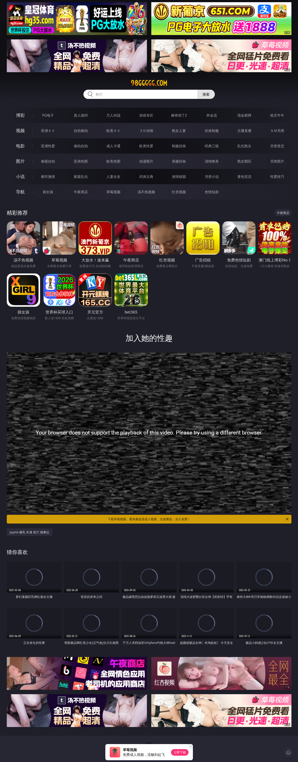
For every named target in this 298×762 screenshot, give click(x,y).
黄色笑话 (244, 176)
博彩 (20, 115)
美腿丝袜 (179, 161)
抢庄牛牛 (277, 115)
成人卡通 (113, 146)
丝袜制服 (212, 130)
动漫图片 (146, 161)
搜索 (206, 94)
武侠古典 (146, 176)
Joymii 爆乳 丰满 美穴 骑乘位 (29, 532)
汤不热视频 (146, 191)
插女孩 (48, 191)
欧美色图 (113, 161)
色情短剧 (212, 191)
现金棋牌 (244, 115)
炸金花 (211, 115)
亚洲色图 (81, 161)
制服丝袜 (179, 146)
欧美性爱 (146, 146)
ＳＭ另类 (277, 130)
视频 (20, 130)
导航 (20, 192)
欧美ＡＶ (113, 130)
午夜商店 (81, 191)
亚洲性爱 (48, 146)
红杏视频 (179, 191)
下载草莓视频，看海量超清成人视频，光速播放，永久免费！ (198, 519)
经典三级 (212, 146)
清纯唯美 (212, 161)
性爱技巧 (277, 176)
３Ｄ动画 (146, 130)
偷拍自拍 (81, 146)
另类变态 (277, 146)
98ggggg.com (149, 83)
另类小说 (212, 176)
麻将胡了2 (179, 115)
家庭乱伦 (81, 176)
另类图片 (277, 161)
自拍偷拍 (81, 130)
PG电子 (48, 115)
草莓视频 (113, 191)
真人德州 (81, 115)
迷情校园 (179, 176)
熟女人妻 (179, 130)
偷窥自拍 (48, 161)
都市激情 (48, 176)
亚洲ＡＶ (48, 130)
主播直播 (244, 130)
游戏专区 (146, 115)
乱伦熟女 (244, 146)
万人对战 (113, 115)
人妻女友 (113, 176)
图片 (20, 161)
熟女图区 (244, 161)
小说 (20, 176)
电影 (20, 146)
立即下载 (180, 752)
